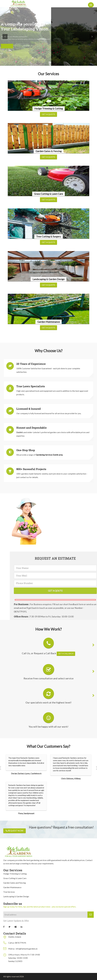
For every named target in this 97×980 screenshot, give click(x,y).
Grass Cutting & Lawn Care (48, 193)
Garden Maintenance (48, 321)
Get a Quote (48, 114)
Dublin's (20, 432)
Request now (14, 830)
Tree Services (9, 892)
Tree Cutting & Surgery (48, 236)
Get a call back (66, 653)
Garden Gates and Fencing (14, 883)
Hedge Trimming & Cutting (48, 108)
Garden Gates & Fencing (49, 151)
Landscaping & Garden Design (49, 279)
